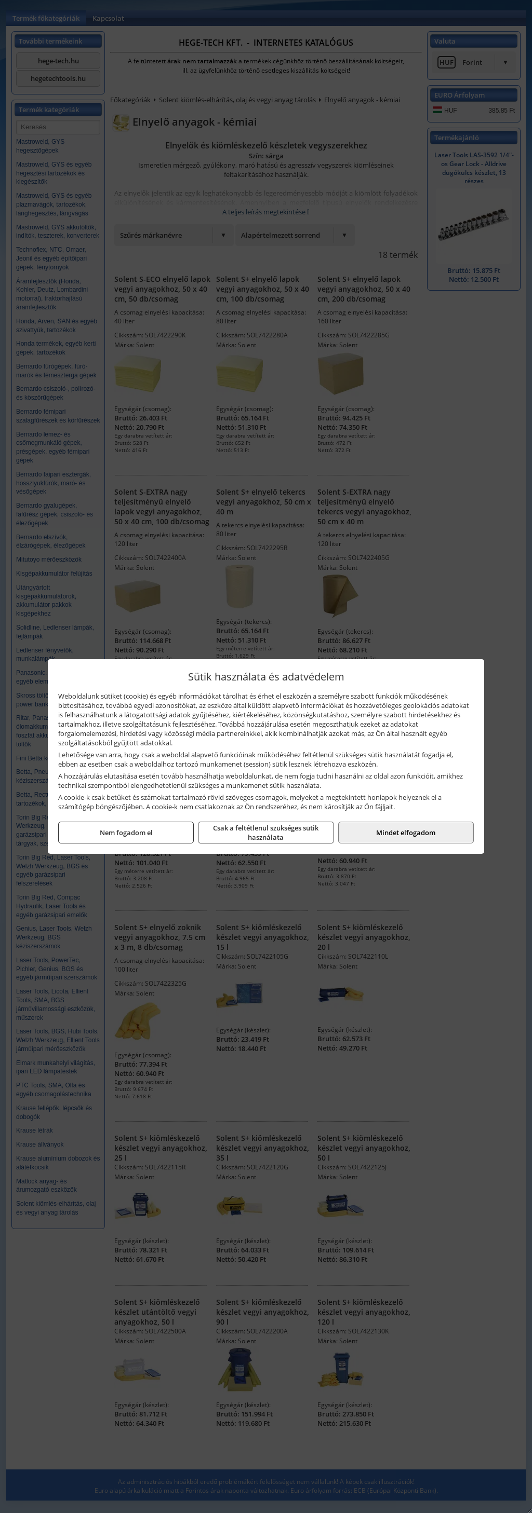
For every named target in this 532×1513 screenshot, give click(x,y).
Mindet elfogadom (405, 832)
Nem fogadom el (126, 832)
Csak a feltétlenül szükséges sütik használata (265, 832)
